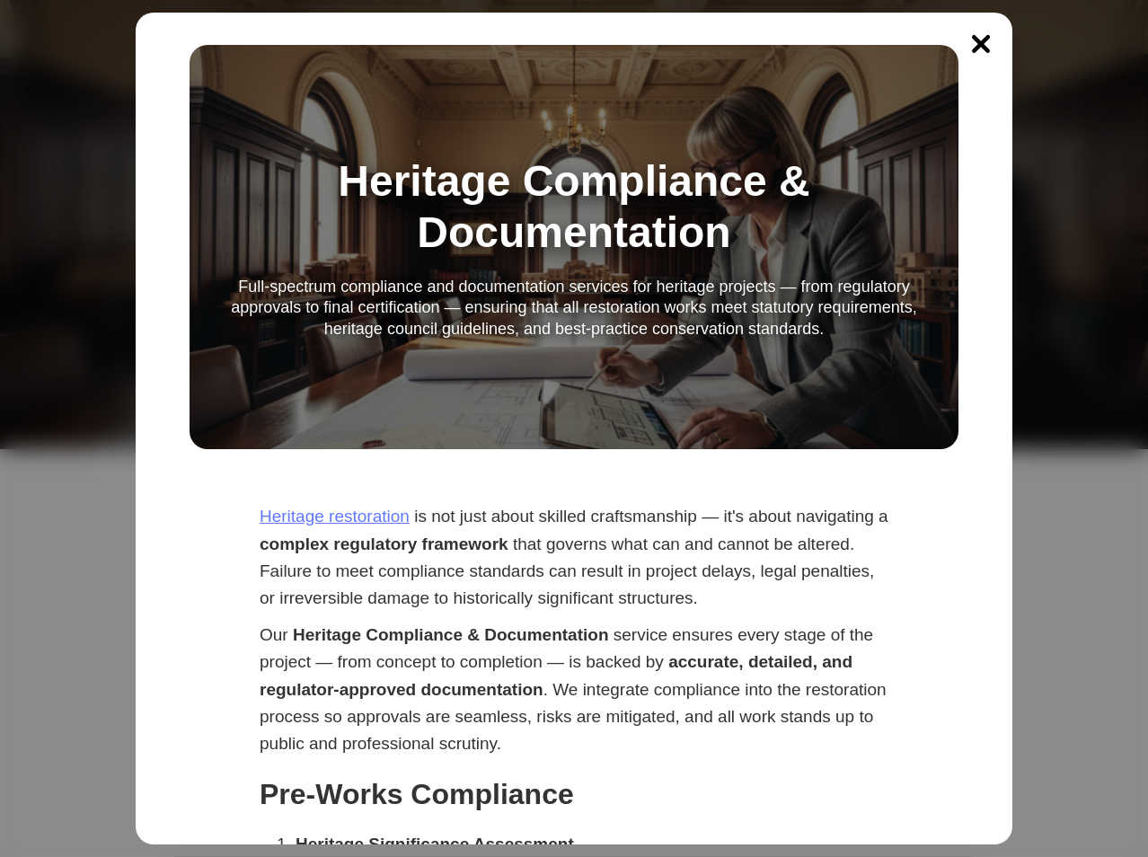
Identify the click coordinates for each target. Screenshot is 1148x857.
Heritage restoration (335, 516)
